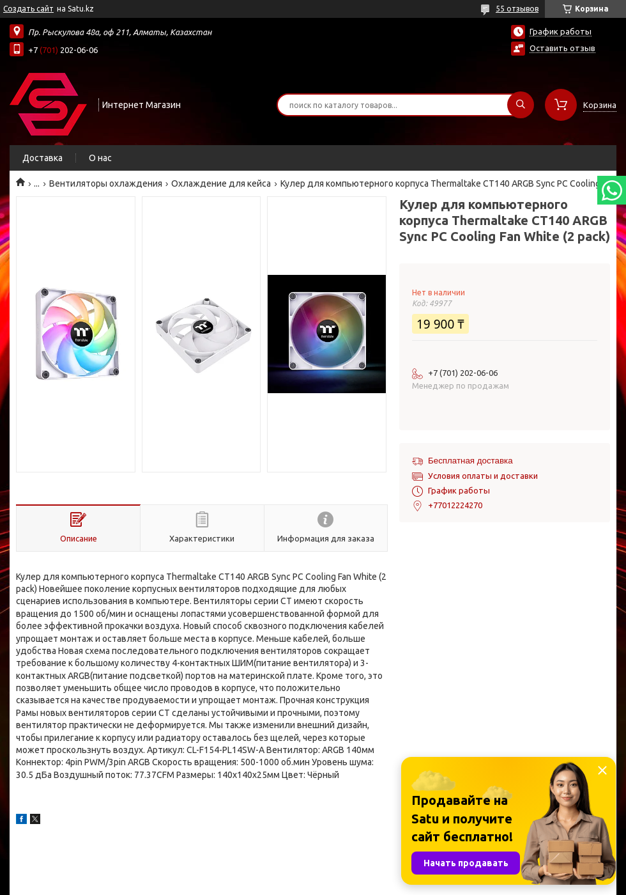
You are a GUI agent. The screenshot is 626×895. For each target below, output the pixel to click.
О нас (100, 157)
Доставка (42, 157)
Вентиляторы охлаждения (105, 183)
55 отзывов (517, 8)
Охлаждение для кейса (221, 183)
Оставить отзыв (562, 47)
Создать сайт (28, 8)
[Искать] (520, 104)
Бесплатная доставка (470, 460)
